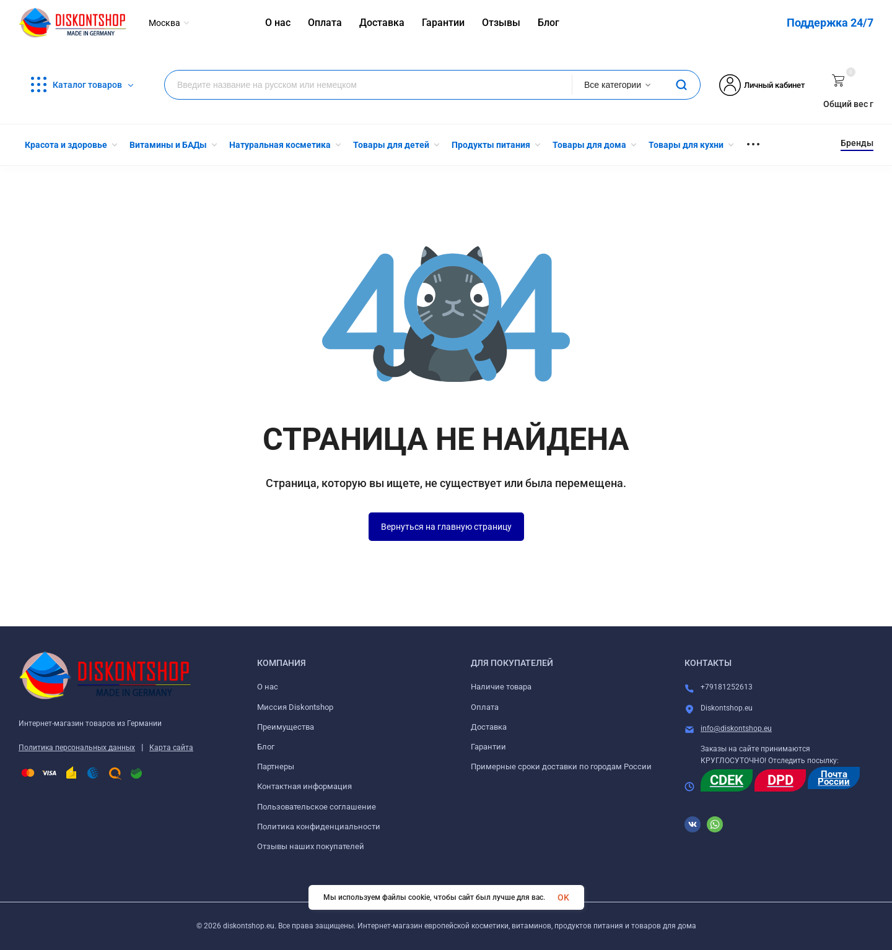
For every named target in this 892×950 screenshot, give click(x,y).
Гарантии (488, 746)
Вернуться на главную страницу (446, 527)
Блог (265, 746)
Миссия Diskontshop (295, 707)
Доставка (489, 727)
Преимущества (285, 727)
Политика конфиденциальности (318, 826)
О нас (267, 686)
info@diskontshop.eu (736, 728)
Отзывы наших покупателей (310, 846)
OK (563, 897)
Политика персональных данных (77, 747)
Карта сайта (171, 747)
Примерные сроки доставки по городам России (561, 766)
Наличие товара (501, 686)
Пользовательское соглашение (316, 806)
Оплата (485, 707)
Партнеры (275, 766)
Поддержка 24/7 (830, 22)
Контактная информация (304, 786)
